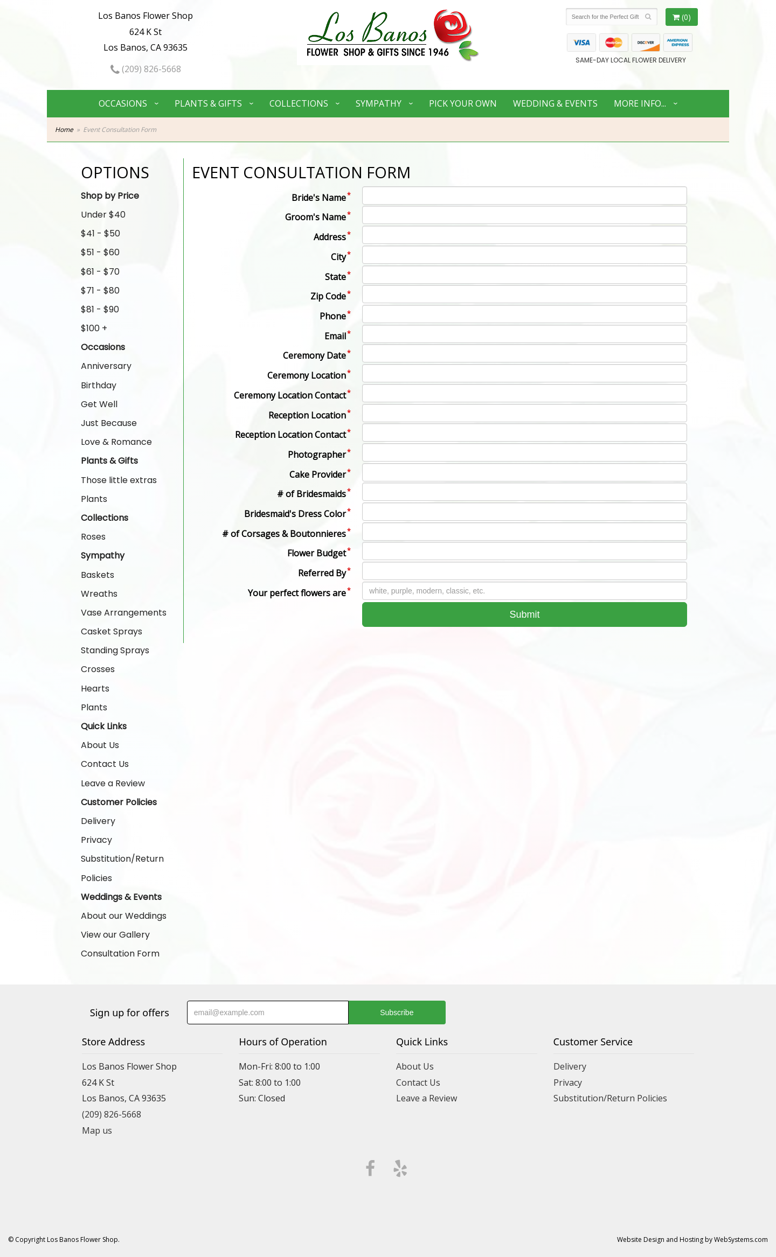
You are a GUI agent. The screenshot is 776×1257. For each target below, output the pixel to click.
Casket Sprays (111, 631)
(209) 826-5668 (145, 69)
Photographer (317, 454)
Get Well (99, 404)
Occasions (123, 103)
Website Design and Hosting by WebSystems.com (692, 1239)
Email (335, 336)
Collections (298, 103)
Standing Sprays (115, 650)
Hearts (95, 688)
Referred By (322, 573)
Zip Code (328, 296)
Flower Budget (316, 553)
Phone (333, 316)
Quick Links (104, 726)
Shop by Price (110, 196)
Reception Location (307, 415)
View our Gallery (115, 934)
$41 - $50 (100, 233)
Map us (97, 1130)
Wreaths (99, 594)
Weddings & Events (121, 897)
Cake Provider (317, 474)
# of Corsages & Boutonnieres (284, 534)
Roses (93, 536)
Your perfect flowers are (297, 593)
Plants (94, 499)
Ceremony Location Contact (290, 395)
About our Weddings (124, 916)
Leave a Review (113, 783)
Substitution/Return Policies (122, 868)
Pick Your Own (463, 103)
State (335, 277)
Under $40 (103, 214)
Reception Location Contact (290, 435)
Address (330, 237)
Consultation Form (120, 953)
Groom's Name (315, 217)
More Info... (640, 103)
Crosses (98, 669)
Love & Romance (116, 442)
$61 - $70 (100, 272)
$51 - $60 (100, 252)
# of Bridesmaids (311, 494)
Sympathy (378, 103)
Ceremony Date (314, 355)
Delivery (98, 821)
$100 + (94, 328)
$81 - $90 (100, 309)
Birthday (98, 385)
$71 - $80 (100, 290)
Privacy (96, 840)
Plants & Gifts (208, 103)
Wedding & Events (555, 103)
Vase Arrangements (124, 612)
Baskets (97, 575)
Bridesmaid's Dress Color (295, 514)
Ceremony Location (306, 375)
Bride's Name (319, 198)
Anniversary (106, 366)
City (338, 257)
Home (64, 129)
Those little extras (119, 480)
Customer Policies (119, 802)
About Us (100, 745)
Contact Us (105, 764)
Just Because (109, 423)
